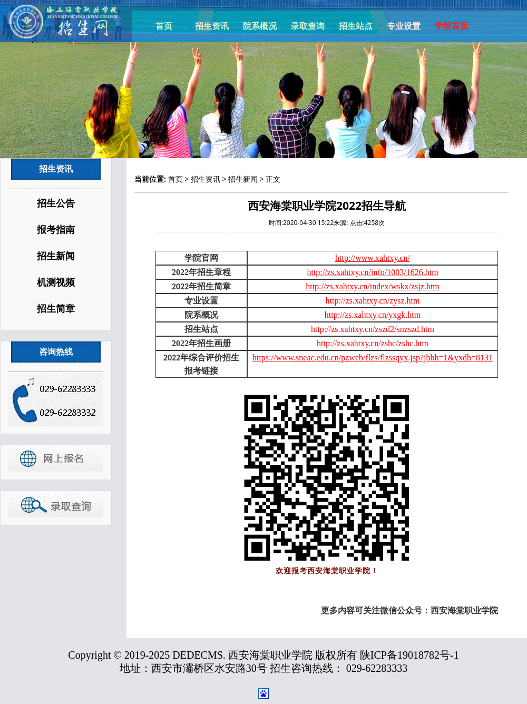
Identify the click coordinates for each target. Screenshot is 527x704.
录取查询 (308, 26)
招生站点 (356, 26)
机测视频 (56, 282)
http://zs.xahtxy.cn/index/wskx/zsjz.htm (373, 286)
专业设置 (404, 26)
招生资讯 (212, 26)
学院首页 (452, 26)
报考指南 (56, 229)
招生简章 (56, 309)
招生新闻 (56, 256)
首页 (163, 26)
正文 (273, 179)
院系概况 (260, 26)
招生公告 (56, 203)
